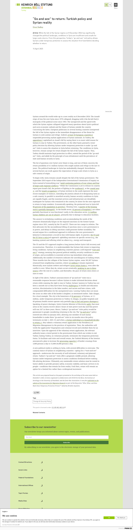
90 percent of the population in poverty (48, 207)
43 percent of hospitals (81, 209)
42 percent (75, 296)
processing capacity (67, 341)
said (88, 304)
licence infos (108, 111)
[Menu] (116, 5)
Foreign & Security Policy (42, 401)
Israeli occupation (49, 191)
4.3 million (73, 263)
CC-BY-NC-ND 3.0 (58, 407)
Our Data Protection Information (10, 524)
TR (110, 5)
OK (109, 517)
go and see (84, 312)
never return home (77, 265)
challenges (72, 285)
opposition (37, 140)
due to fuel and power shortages (84, 301)
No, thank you (121, 517)
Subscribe (66, 442)
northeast (78, 188)
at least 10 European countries (79, 135)
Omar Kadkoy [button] (38, 27)
